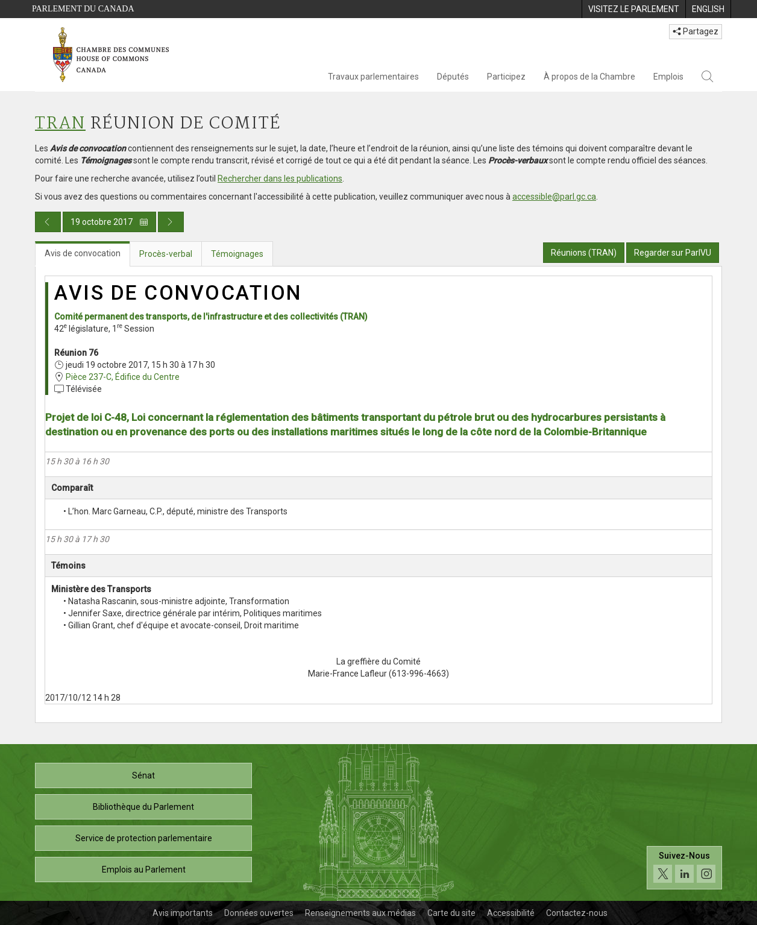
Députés (453, 76)
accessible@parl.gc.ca (554, 196)
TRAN (60, 123)
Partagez (695, 31)
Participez (506, 76)
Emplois (668, 76)
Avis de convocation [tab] (83, 253)
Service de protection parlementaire (143, 838)
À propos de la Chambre (589, 76)
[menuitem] (633, 9)
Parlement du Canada (83, 8)
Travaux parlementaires (373, 76)
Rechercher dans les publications (280, 178)
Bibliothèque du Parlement (143, 807)
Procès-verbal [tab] (165, 254)
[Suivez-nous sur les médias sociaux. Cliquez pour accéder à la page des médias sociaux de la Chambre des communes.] (684, 868)
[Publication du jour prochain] (171, 222)
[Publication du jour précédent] (48, 222)
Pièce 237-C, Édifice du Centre (123, 377)
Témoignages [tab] (237, 254)
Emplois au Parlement (144, 869)
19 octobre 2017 (109, 222)
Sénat (143, 775)
